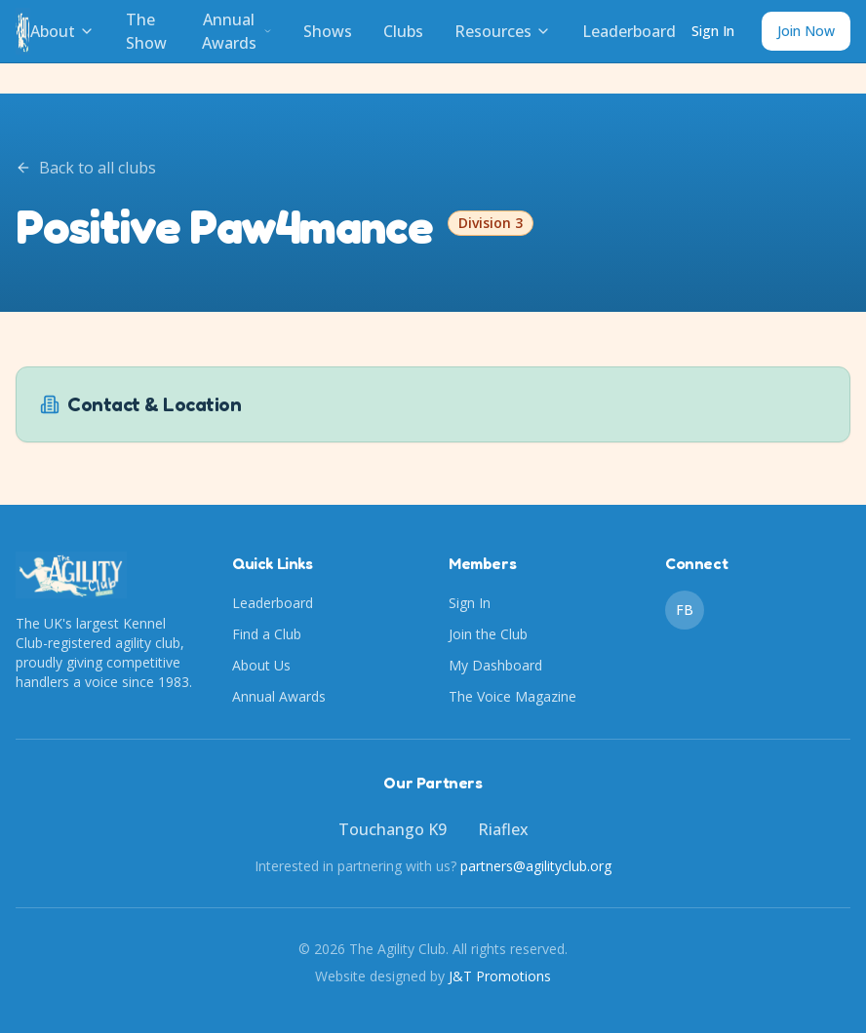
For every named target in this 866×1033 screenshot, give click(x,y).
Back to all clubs (86, 167)
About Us (261, 665)
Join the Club (488, 634)
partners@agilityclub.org (535, 866)
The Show (146, 31)
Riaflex (503, 829)
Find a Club (266, 634)
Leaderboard (629, 31)
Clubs (403, 31)
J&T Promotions (500, 976)
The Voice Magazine (512, 696)
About (62, 31)
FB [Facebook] (684, 609)
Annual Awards (237, 31)
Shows (327, 31)
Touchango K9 (392, 829)
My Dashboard (495, 665)
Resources (502, 31)
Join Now (806, 30)
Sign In (712, 30)
